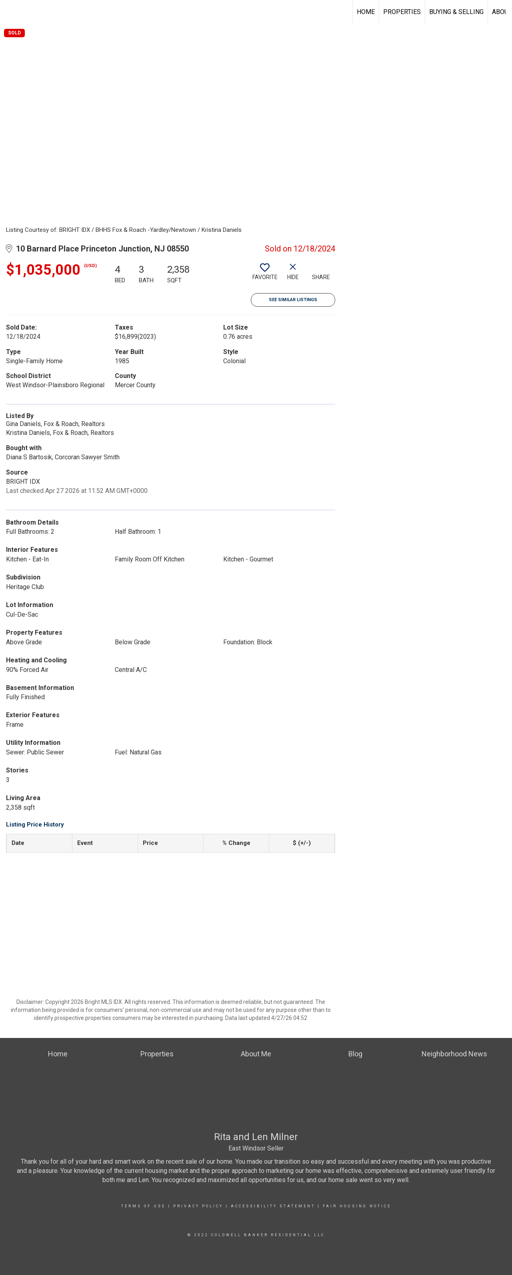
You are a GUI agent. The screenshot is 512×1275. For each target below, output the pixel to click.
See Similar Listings (293, 299)
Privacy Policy (198, 1206)
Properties (402, 12)
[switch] (265, 275)
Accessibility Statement (273, 1206)
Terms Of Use (143, 1206)
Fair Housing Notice (357, 1206)
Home (366, 12)
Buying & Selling (456, 12)
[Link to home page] (10, 12)
